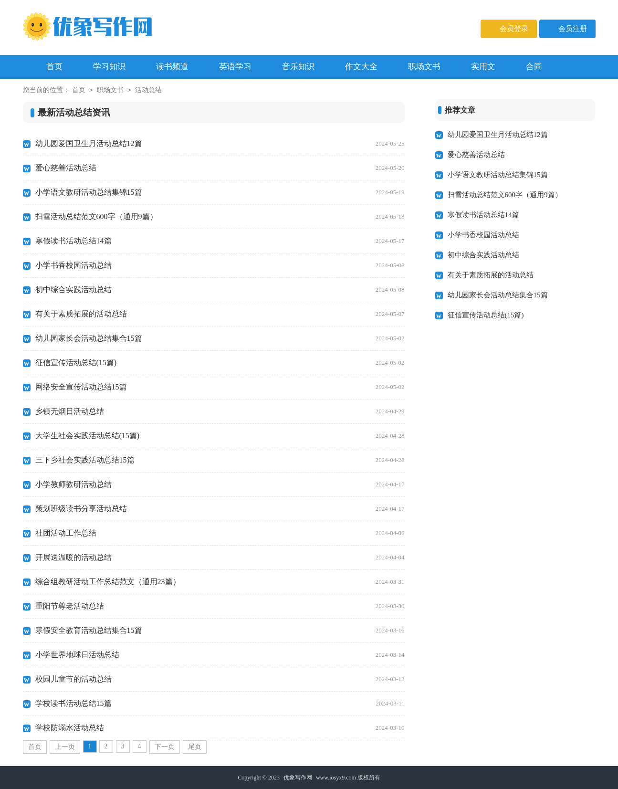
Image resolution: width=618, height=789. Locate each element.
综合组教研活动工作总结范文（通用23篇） (220, 582)
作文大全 (361, 66)
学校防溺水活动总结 (220, 728)
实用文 (483, 66)
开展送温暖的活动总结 (220, 557)
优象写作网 (297, 777)
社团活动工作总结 (220, 533)
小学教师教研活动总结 (220, 484)
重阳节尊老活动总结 (220, 606)
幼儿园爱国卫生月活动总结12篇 (220, 144)
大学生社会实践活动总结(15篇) (220, 436)
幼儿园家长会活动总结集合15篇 (220, 338)
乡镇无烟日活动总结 (220, 411)
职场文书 (424, 66)
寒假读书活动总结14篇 (220, 241)
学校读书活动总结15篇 (220, 703)
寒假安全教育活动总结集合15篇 (220, 630)
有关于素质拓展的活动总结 (220, 314)
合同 (534, 66)
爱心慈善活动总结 (220, 168)
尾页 (194, 746)
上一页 (65, 746)
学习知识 (109, 66)
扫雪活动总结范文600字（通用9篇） (220, 217)
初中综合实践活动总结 (220, 290)
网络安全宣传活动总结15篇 (220, 387)
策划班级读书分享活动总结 (220, 509)
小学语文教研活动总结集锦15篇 (220, 192)
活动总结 (148, 90)
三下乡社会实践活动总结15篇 (220, 460)
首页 (78, 90)
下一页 (165, 746)
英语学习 (235, 66)
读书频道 (172, 66)
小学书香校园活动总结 (220, 265)
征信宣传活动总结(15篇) (220, 363)
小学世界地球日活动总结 (220, 655)
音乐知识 (298, 66)
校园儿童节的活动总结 (220, 679)
